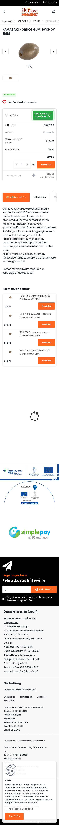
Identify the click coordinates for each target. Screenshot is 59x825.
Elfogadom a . (29, 599)
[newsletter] (43, 589)
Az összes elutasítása (21, 808)
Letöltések (39, 197)
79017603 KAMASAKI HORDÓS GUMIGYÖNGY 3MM (35, 297)
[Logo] (30, 12)
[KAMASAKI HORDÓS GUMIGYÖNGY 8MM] (29, 51)
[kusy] (22, 164)
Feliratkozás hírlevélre (23, 580)
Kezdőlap (7, 21)
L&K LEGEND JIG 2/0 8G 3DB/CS (24, 425)
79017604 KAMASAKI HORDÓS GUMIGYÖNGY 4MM (35, 316)
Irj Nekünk (22, 663)
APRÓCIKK (23, 21)
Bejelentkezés (34, 2)
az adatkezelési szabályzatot (34, 597)
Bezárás (14, 816)
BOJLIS (36, 21)
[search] (54, 12)
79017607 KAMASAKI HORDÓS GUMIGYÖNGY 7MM (35, 352)
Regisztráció (51, 2)
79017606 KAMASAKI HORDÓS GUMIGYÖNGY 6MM (35, 334)
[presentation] (5, 51)
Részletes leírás (16, 197)
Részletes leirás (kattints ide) (20, 689)
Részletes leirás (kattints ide (19, 618)
